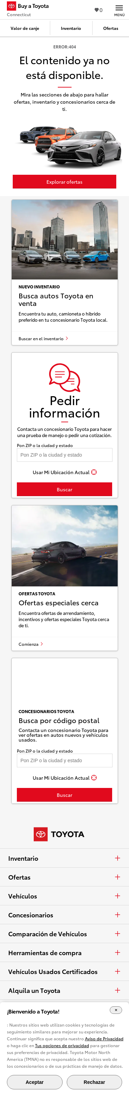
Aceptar (34, 1082)
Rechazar (94, 1082)
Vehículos (64, 895)
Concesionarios (64, 914)
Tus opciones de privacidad (62, 1045)
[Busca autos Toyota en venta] (65, 272)
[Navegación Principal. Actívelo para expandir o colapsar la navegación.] (119, 9)
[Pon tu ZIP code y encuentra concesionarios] (64, 455)
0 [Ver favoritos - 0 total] (99, 9)
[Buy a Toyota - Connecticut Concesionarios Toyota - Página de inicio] (30, 6)
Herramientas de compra (64, 952)
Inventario (64, 858)
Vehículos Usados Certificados (64, 971)
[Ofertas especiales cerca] (65, 578)
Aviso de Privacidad (104, 1038)
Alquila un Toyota (64, 990)
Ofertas (64, 876)
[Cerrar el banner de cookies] (116, 1010)
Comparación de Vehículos (64, 933)
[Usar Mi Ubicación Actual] (64, 472)
